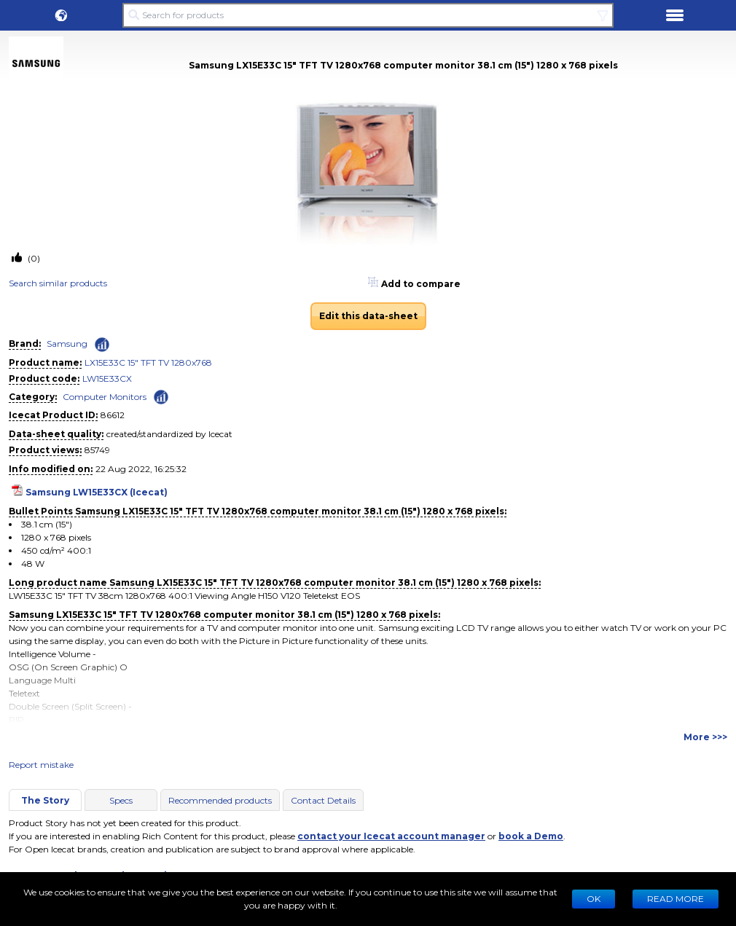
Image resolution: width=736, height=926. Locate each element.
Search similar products (58, 283)
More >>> (705, 736)
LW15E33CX (107, 378)
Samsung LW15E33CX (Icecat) (97, 492)
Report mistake (41, 764)
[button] (61, 15)
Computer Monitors (104, 396)
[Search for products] (367, 15)
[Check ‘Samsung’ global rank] (102, 344)
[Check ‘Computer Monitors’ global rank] (161, 396)
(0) (33, 258)
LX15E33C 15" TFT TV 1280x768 (148, 362)
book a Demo (530, 836)
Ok (593, 898)
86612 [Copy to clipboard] (113, 414)
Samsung (67, 343)
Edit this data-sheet (368, 315)
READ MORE (675, 898)
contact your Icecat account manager (391, 836)
